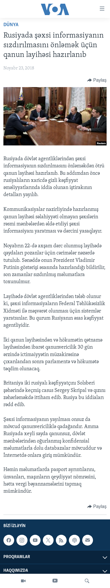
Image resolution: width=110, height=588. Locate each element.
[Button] (97, 80)
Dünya (10, 25)
